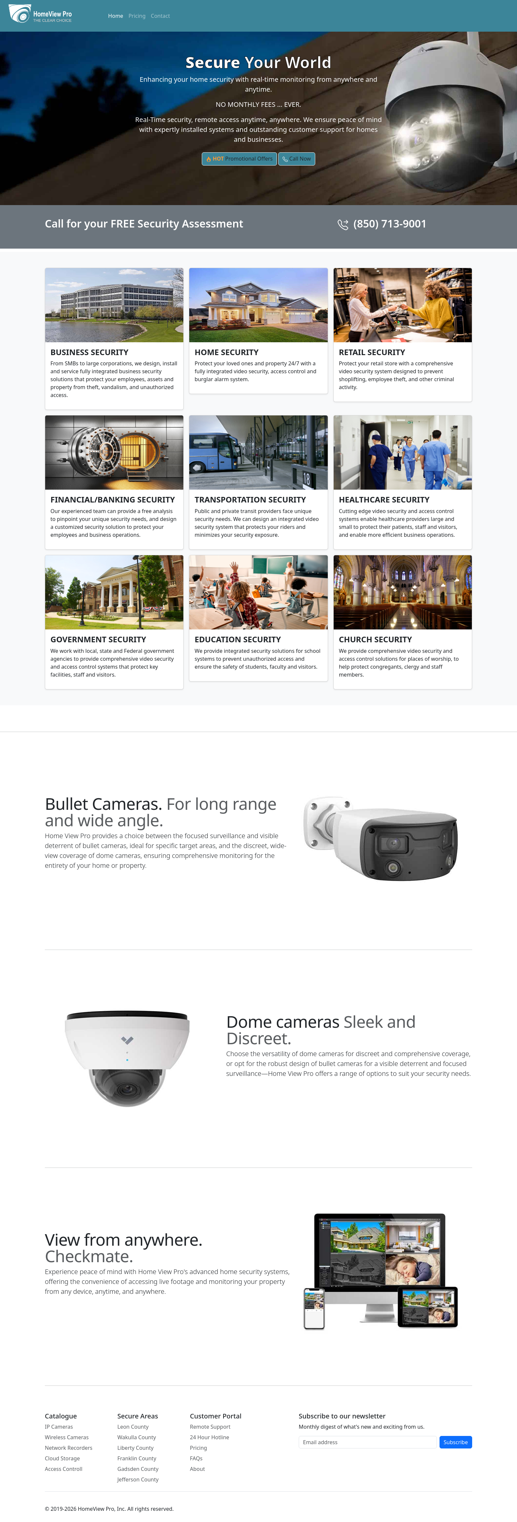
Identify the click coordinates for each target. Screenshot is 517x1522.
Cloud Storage (62, 1458)
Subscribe (456, 1442)
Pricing (137, 15)
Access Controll (63, 1469)
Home (115, 15)
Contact (160, 15)
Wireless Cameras (67, 1437)
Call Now (297, 159)
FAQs (196, 1458)
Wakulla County (136, 1437)
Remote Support (210, 1426)
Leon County (133, 1426)
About (197, 1469)
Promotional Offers (239, 159)
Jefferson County (138, 1479)
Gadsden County (138, 1469)
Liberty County (135, 1447)
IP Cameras (59, 1426)
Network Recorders (68, 1447)
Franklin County (136, 1458)
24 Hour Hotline (209, 1437)
